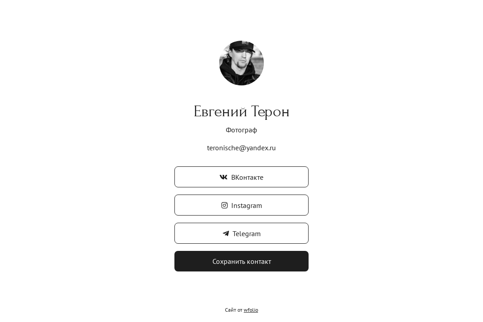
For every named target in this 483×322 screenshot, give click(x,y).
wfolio (251, 309)
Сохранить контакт (241, 261)
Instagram (241, 205)
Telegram (242, 233)
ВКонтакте (241, 177)
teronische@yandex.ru (241, 147)
